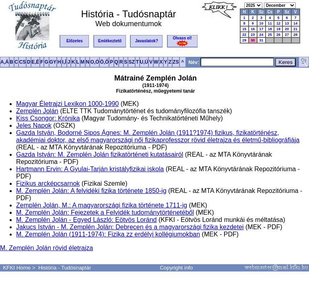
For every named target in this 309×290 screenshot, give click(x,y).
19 (278, 29)
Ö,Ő (104, 62)
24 (261, 35)
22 (244, 35)
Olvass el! (182, 41)
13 (287, 23)
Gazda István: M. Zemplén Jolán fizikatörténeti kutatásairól (99, 154)
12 (278, 23)
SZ (131, 62)
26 (278, 35)
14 (295, 23)
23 (253, 35)
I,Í (64, 62)
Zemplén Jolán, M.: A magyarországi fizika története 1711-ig (101, 205)
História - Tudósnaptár (64, 268)
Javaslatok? (146, 41)
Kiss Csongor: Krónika (48, 118)
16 (253, 29)
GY (52, 62)
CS (22, 62)
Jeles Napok (34, 125)
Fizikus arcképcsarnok (48, 183)
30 (253, 40)
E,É (35, 62)
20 (287, 29)
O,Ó (94, 62)
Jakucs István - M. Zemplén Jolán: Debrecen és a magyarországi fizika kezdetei (130, 227)
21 (295, 29)
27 (287, 35)
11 (270, 23)
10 (261, 23)
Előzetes (74, 41)
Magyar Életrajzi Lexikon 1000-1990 (67, 103)
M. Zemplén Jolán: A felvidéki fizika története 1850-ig (91, 190)
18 (270, 29)
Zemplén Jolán (37, 111)
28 (295, 35)
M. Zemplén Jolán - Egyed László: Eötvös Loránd (86, 219)
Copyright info (176, 268)
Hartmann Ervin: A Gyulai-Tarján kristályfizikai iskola (90, 169)
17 (261, 29)
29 (244, 40)
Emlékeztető (110, 41)
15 (244, 29)
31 (261, 40)
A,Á (4, 62)
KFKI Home (17, 268)
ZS (176, 62)
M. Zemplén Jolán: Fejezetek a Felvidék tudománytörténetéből (105, 212)
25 (270, 35)
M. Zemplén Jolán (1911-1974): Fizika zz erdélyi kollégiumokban (108, 234)
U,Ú (144, 62)
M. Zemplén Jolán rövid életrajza (46, 247)
